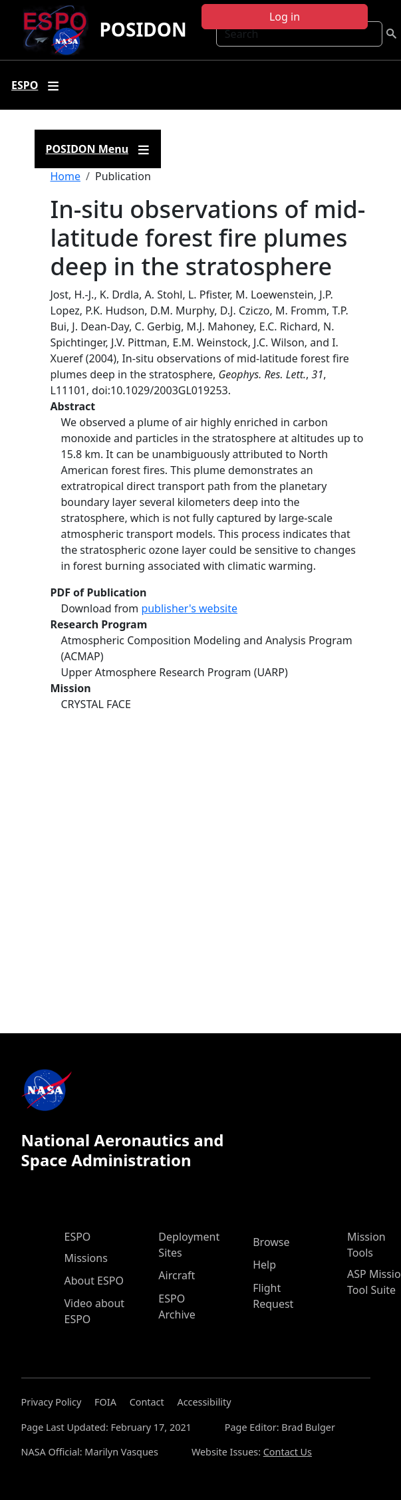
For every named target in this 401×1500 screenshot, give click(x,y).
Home (66, 176)
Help (264, 1264)
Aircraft (176, 1275)
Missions (86, 1258)
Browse (271, 1242)
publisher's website (189, 608)
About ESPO (94, 1280)
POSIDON (142, 29)
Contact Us (287, 1451)
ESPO (78, 1236)
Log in (284, 16)
